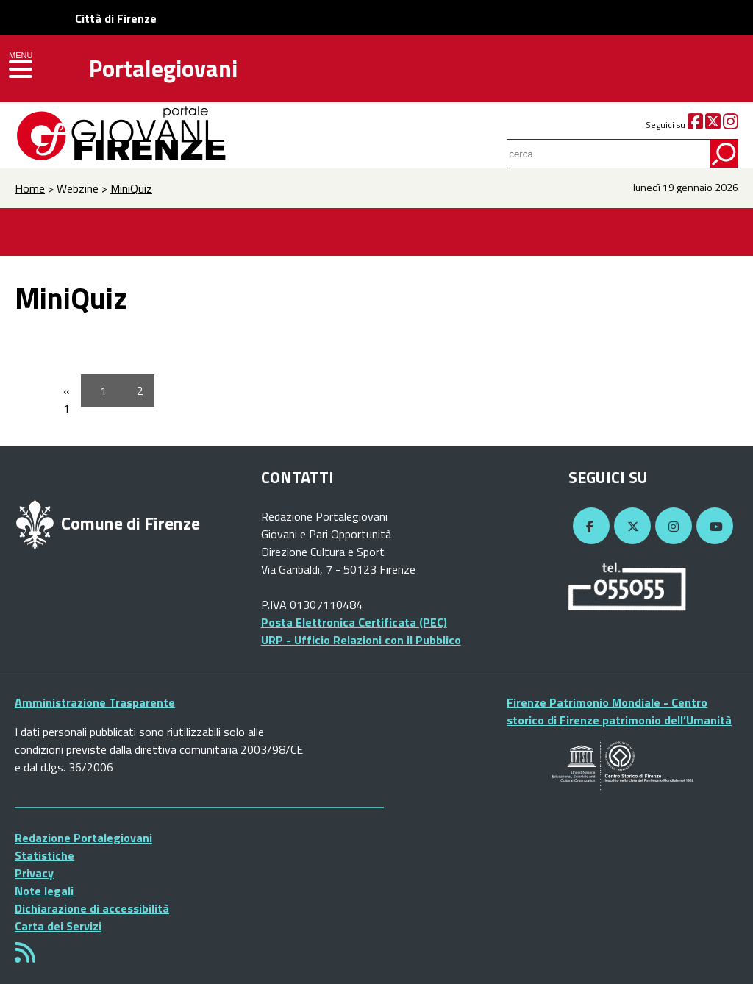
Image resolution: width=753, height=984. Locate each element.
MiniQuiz (131, 188)
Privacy (34, 873)
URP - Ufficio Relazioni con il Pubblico (361, 640)
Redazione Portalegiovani (83, 837)
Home (30, 188)
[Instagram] (730, 125)
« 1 (66, 399)
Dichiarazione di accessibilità (92, 908)
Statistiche (44, 855)
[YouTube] (712, 526)
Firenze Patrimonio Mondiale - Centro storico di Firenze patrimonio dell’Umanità (619, 711)
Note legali (44, 890)
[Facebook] (695, 125)
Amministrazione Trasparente (95, 702)
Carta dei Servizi (58, 926)
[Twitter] (713, 125)
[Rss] (25, 957)
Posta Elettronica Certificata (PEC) (354, 622)
